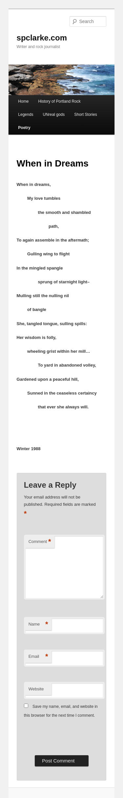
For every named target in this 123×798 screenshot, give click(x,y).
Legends (25, 114)
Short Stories (85, 114)
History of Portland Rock (59, 101)
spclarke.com (42, 37)
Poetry (24, 127)
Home (23, 101)
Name (38, 624)
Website (36, 688)
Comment (40, 542)
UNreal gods (54, 114)
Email (38, 656)
